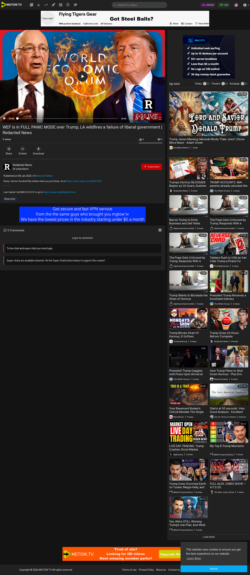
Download (39, 151)
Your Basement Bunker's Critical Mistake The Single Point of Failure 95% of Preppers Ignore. (186, 414)
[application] (82, 76)
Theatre (215, 83)
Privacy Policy (146, 569)
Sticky (198, 83)
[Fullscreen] (160, 118)
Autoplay (235, 83)
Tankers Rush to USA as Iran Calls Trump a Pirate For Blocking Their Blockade (228, 261)
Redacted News (22, 165)
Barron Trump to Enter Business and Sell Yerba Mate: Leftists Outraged (185, 223)
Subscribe (151, 166)
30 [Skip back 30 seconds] (136, 118)
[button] (236, 5)
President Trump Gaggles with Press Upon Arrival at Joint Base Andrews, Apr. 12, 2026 (187, 376)
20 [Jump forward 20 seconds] (142, 118)
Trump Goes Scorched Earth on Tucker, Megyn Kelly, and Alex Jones (187, 487)
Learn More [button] (194, 558)
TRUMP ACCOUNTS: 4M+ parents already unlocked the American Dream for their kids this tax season (228, 187)
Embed (23, 151)
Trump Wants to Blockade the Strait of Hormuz (188, 297)
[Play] (4, 118)
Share (9, 151)
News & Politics (44, 175)
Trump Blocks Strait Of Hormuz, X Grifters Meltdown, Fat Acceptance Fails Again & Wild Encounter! (188, 338)
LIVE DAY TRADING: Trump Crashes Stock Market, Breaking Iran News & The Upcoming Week (186, 451)
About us (161, 569)
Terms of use (129, 569)
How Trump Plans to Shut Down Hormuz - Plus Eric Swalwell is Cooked (226, 374)
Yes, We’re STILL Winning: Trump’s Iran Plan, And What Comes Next (187, 525)
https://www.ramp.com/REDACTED (84, 181)
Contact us (174, 569)
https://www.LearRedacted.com (60, 192)
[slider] (67, 118)
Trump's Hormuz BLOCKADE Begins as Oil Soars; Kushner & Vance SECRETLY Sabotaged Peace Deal (187, 187)
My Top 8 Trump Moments (227, 446)
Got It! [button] (214, 568)
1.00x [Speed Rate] (131, 119)
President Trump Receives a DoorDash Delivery (228, 297)
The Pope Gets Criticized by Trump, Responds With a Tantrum (228, 223)
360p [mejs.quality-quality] (154, 119)
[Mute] (148, 118)
